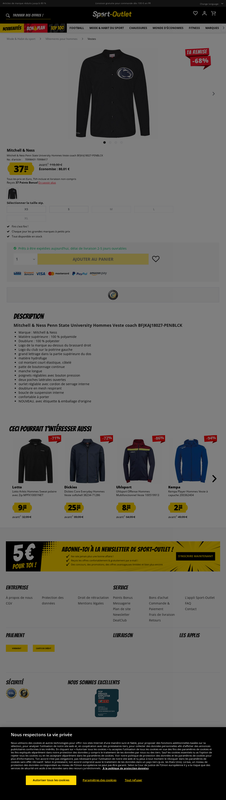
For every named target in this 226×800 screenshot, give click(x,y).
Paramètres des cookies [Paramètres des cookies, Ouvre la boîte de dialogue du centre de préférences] (99, 780)
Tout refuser (133, 780)
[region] (113, 763)
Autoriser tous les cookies (51, 780)
